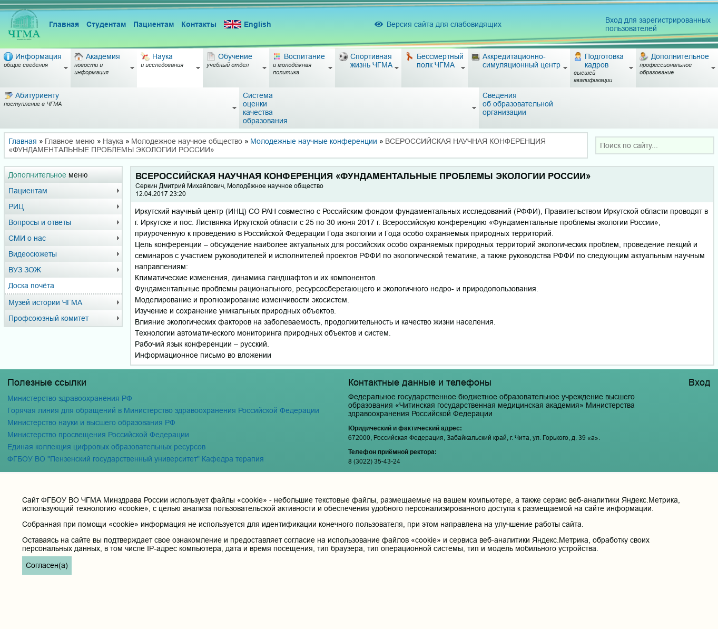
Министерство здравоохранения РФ (69, 398)
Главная (64, 24)
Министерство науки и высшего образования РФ (91, 422)
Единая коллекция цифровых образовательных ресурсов (106, 447)
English (247, 24)
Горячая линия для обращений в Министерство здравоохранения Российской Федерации (163, 410)
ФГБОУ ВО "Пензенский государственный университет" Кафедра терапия (135, 459)
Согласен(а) (47, 565)
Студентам (106, 24)
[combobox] (654, 145)
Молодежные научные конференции (313, 141)
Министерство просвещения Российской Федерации (98, 434)
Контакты (199, 24)
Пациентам (153, 24)
